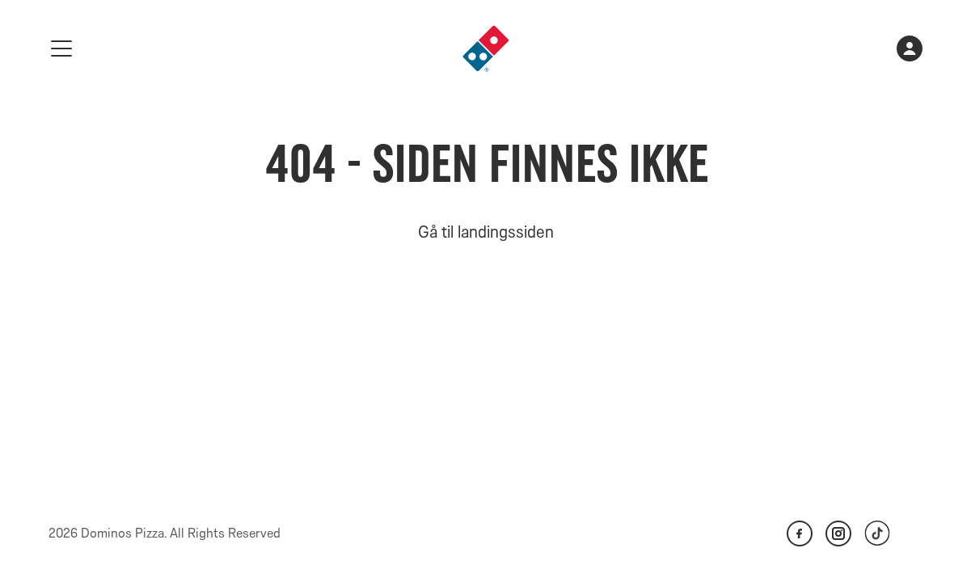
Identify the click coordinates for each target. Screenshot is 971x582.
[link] (486, 48)
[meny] (61, 48)
